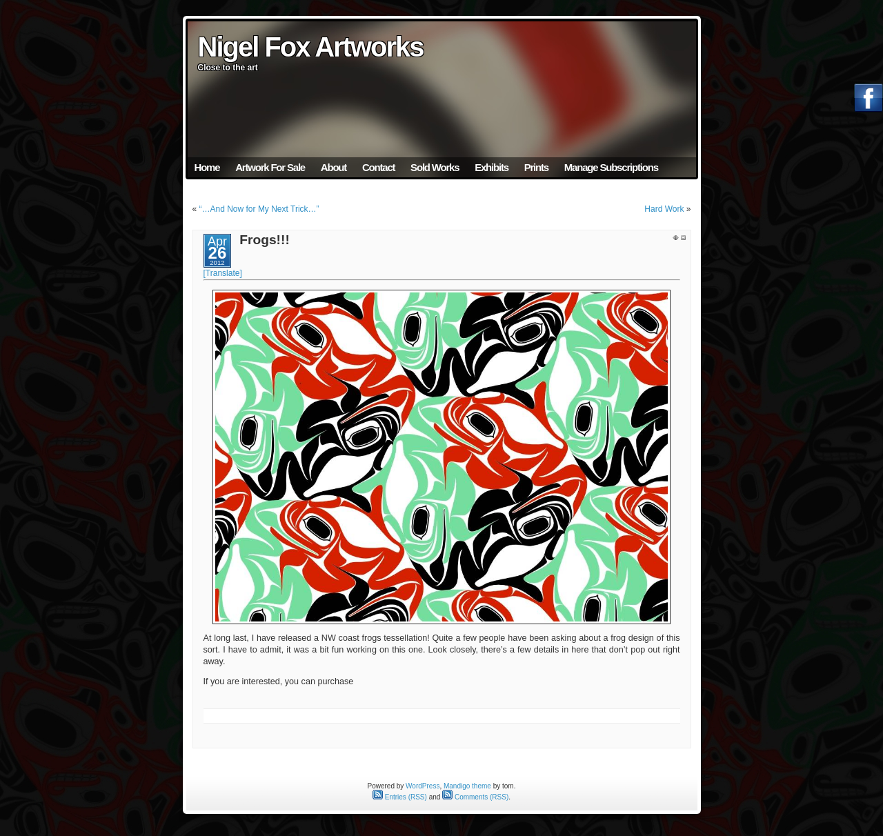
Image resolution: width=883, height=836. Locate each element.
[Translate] (223, 273)
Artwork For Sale (270, 167)
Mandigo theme (467, 786)
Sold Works (434, 167)
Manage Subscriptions (611, 167)
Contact (378, 167)
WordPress (422, 786)
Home (207, 167)
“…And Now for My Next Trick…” (259, 209)
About (333, 167)
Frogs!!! (264, 239)
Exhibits (491, 167)
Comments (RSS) (475, 797)
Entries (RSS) (400, 797)
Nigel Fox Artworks (311, 47)
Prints (536, 167)
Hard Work (664, 209)
